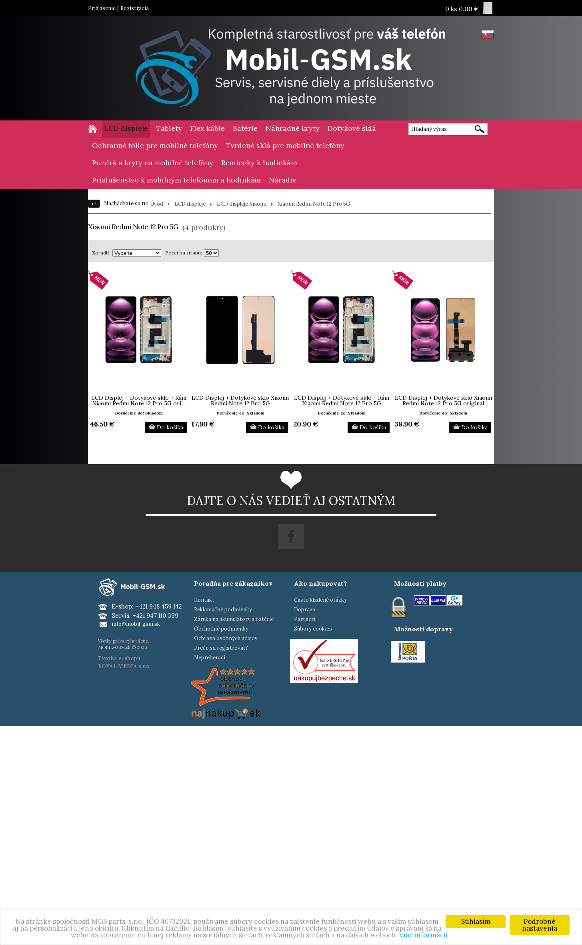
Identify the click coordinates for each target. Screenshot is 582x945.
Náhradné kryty (293, 128)
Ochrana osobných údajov (226, 638)
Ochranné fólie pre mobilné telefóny (155, 145)
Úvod (156, 203)
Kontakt (204, 600)
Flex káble (207, 128)
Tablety (169, 128)
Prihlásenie (102, 8)
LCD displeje (126, 128)
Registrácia (134, 8)
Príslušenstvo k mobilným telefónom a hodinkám (176, 179)
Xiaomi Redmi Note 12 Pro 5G (314, 203)
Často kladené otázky (320, 600)
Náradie (282, 179)
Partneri (304, 619)
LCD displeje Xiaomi (241, 203)
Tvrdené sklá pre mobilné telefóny (285, 145)
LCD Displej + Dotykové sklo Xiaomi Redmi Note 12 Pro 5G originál (443, 400)
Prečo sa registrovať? (221, 648)
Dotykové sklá (352, 128)
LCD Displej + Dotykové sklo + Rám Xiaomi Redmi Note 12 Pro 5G (341, 400)
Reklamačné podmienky (223, 609)
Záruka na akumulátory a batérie (234, 619)
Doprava (304, 609)
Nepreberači (209, 657)
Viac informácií (423, 935)
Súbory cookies (313, 628)
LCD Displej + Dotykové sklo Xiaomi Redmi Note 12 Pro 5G (240, 400)
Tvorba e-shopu (119, 658)
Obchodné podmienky (221, 628)
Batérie (245, 128)
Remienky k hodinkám (259, 162)
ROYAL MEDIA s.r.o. (124, 666)
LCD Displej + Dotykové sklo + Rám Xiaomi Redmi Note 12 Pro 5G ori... (138, 400)
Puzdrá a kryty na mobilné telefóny (152, 162)
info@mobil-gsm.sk (136, 624)
